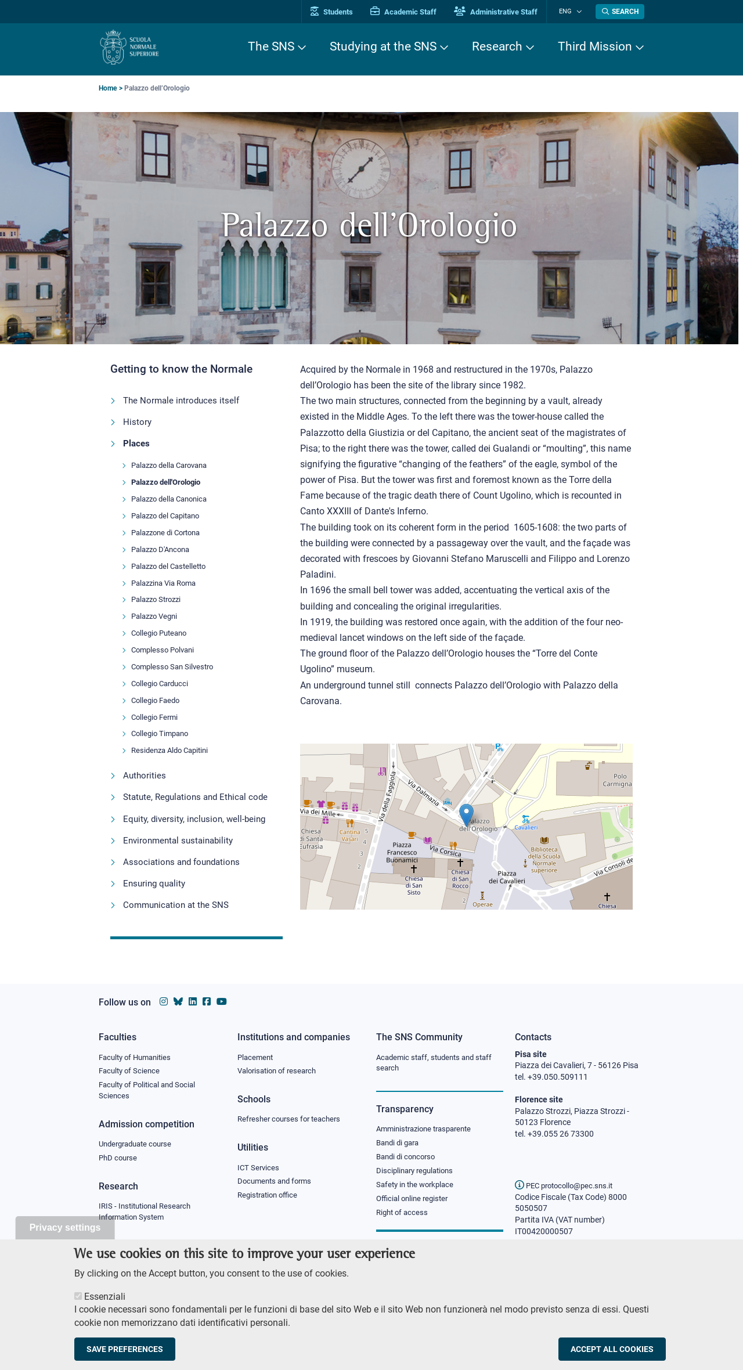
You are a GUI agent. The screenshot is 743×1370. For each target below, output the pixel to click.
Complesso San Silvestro (175, 676)
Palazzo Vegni (156, 624)
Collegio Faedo (157, 710)
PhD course (119, 1159)
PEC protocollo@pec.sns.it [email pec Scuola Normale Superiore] (568, 1185)
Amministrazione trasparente (428, 1129)
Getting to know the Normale (187, 369)
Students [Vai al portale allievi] (340, 12)
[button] (466, 815)
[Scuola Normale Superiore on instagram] (164, 1001)
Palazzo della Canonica (173, 504)
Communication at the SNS (179, 916)
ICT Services (259, 1168)
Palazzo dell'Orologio (170, 487)
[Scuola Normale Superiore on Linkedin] (193, 1001)
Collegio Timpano (162, 744)
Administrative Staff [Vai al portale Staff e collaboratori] (504, 12)
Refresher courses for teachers (292, 1119)
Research (497, 46)
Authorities (145, 787)
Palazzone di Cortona (169, 538)
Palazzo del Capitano (169, 521)
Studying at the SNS (383, 46)
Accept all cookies (612, 1350)
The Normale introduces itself (183, 404)
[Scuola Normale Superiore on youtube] (222, 1001)
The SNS (271, 46)
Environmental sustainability (181, 852)
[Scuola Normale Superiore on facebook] (207, 1001)
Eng (569, 11)
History (137, 426)
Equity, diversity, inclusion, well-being (197, 831)
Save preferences (124, 1350)
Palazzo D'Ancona (163, 556)
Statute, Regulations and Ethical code (199, 808)
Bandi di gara (400, 1143)
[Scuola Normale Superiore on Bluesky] (178, 1001)
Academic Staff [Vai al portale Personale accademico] (411, 12)
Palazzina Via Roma (167, 590)
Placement (256, 1057)
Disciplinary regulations (418, 1172)
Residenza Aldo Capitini (173, 762)
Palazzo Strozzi (159, 607)
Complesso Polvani (165, 659)
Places (137, 447)
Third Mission (595, 46)
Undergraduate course (139, 1145)
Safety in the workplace (418, 1186)
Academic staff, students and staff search (438, 1062)
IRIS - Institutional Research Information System (148, 1213)
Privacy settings (65, 1229)
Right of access (403, 1215)
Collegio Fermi (156, 727)
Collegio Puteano (161, 641)
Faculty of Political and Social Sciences (151, 1091)
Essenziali (104, 1298)
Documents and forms (277, 1182)
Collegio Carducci (162, 693)
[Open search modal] (620, 11)
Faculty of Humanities (138, 1057)
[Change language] (579, 12)
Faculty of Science (131, 1071)
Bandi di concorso (408, 1158)
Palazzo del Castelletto (172, 573)
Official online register (414, 1201)
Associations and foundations (184, 873)
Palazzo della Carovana (173, 470)
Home (108, 88)
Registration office (270, 1197)
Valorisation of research (280, 1071)
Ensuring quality (156, 895)
